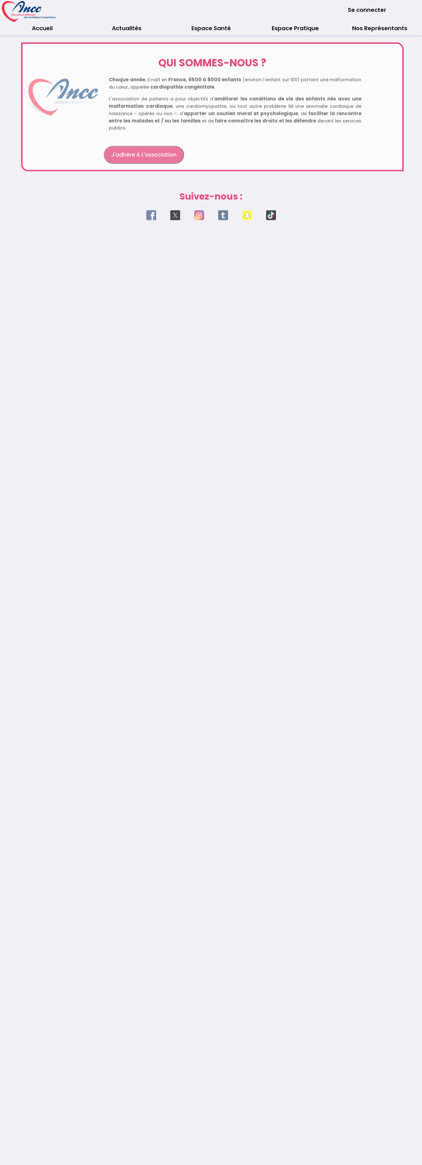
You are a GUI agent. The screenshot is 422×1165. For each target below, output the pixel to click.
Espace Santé (211, 28)
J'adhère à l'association (143, 158)
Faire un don (288, 158)
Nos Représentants (379, 28)
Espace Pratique (295, 28)
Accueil (42, 28)
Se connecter (367, 10)
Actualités (127, 28)
